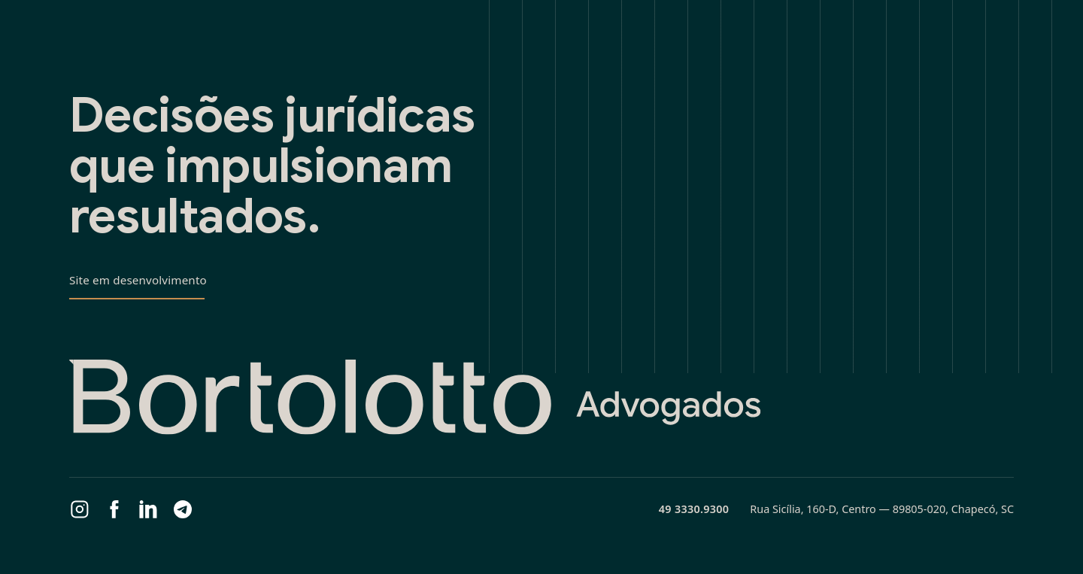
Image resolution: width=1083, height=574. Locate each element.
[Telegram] (182, 509)
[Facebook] (114, 509)
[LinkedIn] (148, 509)
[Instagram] (79, 509)
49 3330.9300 (694, 509)
